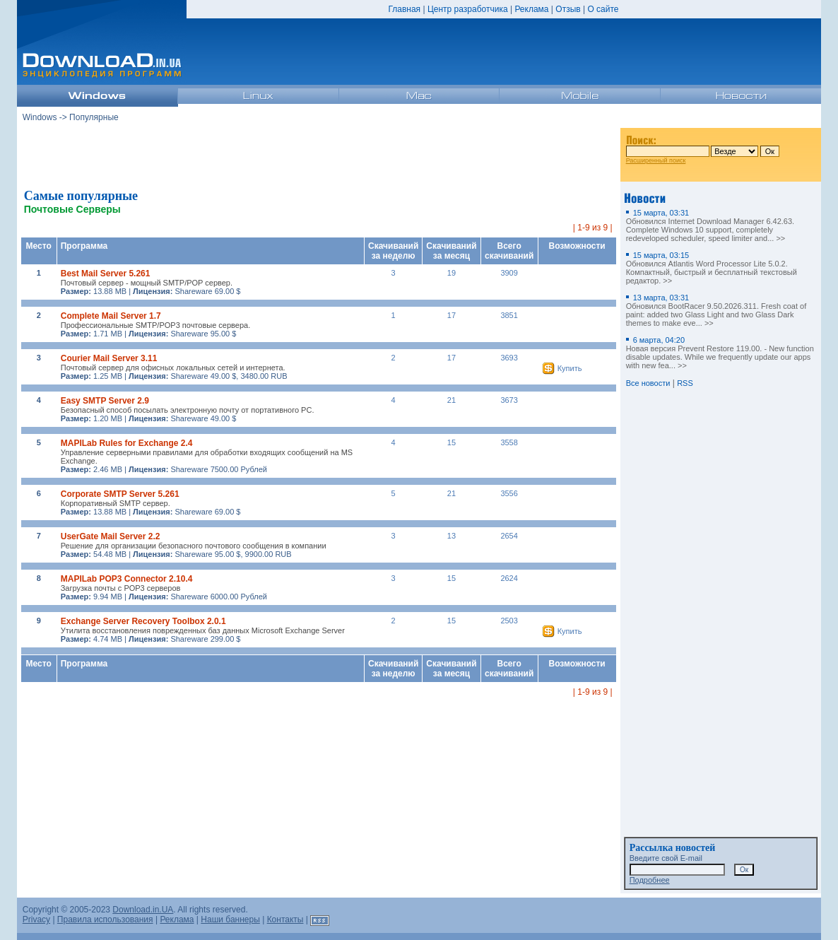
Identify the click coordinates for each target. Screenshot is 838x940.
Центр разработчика (467, 9)
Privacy (36, 919)
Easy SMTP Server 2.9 (105, 401)
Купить (569, 368)
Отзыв (567, 9)
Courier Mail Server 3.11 (109, 358)
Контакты (285, 919)
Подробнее (650, 880)
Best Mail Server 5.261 (106, 273)
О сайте (602, 9)
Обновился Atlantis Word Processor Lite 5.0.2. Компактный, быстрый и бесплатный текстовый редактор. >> (711, 268)
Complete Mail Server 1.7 (111, 316)
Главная (404, 9)
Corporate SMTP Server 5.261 (120, 494)
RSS (685, 383)
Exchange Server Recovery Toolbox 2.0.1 (143, 621)
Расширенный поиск (656, 160)
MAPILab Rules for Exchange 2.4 (127, 443)
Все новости (648, 383)
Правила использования (105, 919)
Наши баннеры (230, 919)
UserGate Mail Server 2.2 (110, 536)
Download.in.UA (142, 910)
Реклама (531, 9)
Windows (40, 117)
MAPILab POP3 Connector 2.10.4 (127, 579)
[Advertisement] (318, 155)
